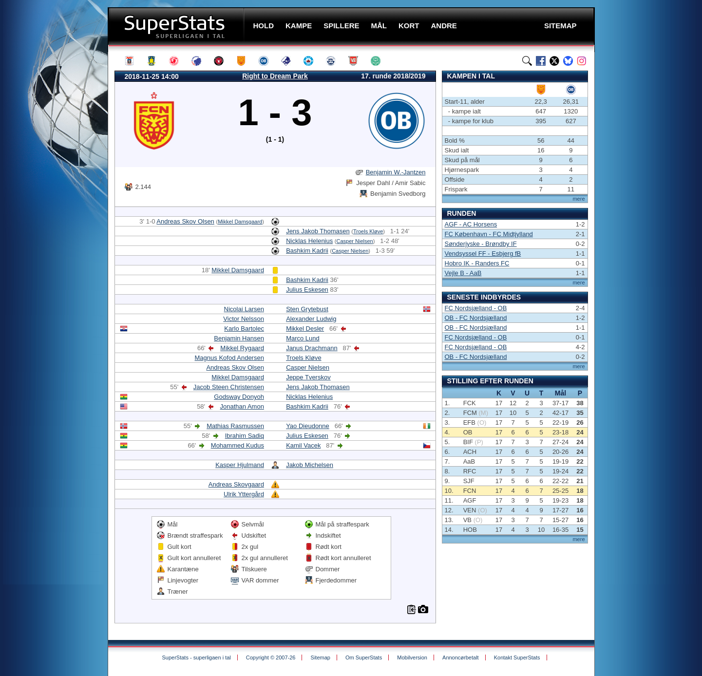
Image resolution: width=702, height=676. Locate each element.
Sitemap (320, 657)
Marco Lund (303, 338)
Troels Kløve (368, 231)
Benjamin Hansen (239, 338)
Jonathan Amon (242, 406)
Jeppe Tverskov (308, 377)
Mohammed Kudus (237, 445)
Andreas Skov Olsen (185, 221)
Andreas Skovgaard (236, 484)
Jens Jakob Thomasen (318, 231)
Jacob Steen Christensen (228, 387)
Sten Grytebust (307, 309)
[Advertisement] (49, 192)
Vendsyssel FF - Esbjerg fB (483, 253)
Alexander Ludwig (311, 318)
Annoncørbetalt (460, 657)
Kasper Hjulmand (239, 465)
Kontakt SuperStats (517, 657)
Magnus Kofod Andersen (229, 357)
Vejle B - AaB (463, 273)
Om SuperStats (363, 657)
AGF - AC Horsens (471, 224)
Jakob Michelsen (309, 465)
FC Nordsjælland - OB (476, 308)
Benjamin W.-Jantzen (396, 172)
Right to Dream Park (275, 76)
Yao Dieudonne (307, 426)
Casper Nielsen (355, 241)
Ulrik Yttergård (244, 494)
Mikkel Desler (305, 328)
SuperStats (177, 26)
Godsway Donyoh (239, 396)
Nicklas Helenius (309, 240)
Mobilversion (412, 657)
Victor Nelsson (243, 318)
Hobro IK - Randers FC (477, 263)
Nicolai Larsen (244, 309)
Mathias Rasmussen (235, 426)
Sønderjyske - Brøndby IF (481, 243)
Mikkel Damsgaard (240, 222)
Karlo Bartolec (244, 328)
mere (578, 199)
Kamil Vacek (303, 445)
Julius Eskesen (307, 289)
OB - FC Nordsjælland (476, 317)
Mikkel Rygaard (242, 348)
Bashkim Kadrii (307, 250)
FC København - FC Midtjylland (489, 234)
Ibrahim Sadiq (244, 435)
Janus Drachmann (312, 348)
